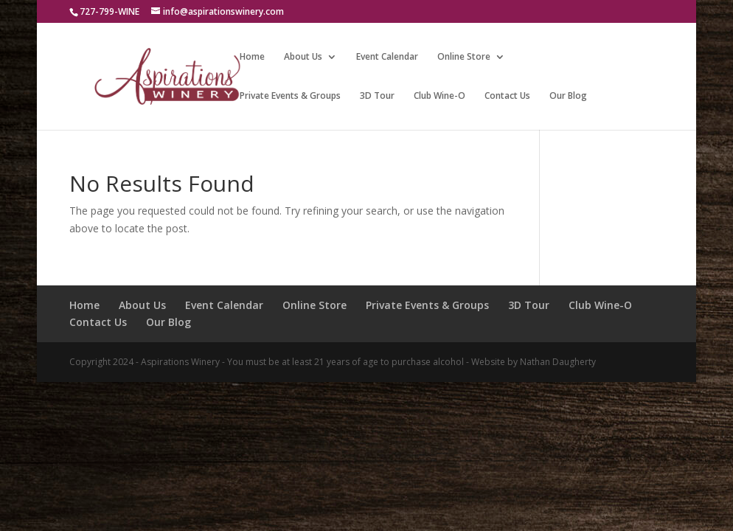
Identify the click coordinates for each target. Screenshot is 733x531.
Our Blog (568, 96)
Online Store (463, 57)
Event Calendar (387, 57)
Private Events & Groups (290, 96)
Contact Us (507, 96)
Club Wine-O (439, 96)
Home (252, 57)
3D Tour (377, 96)
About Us (303, 57)
